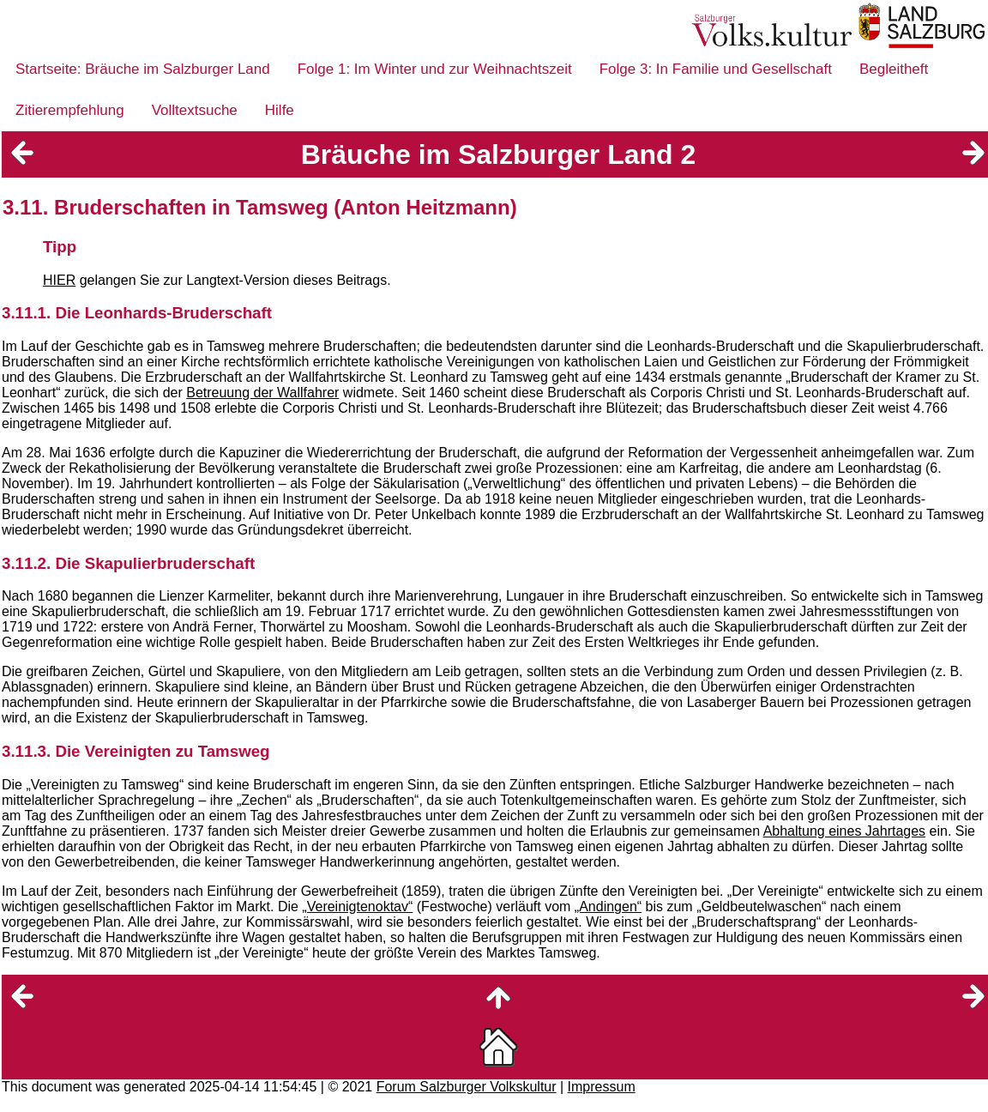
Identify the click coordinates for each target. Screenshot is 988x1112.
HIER (59, 280)
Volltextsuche (195, 110)
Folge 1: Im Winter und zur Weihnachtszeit (435, 69)
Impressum (602, 1086)
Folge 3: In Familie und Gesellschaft (715, 69)
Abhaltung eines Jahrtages (844, 831)
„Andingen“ (608, 906)
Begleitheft (893, 69)
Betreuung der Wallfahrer (262, 392)
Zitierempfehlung (69, 110)
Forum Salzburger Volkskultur (467, 1086)
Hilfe (279, 110)
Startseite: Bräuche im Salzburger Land (142, 69)
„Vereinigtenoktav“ (357, 906)
